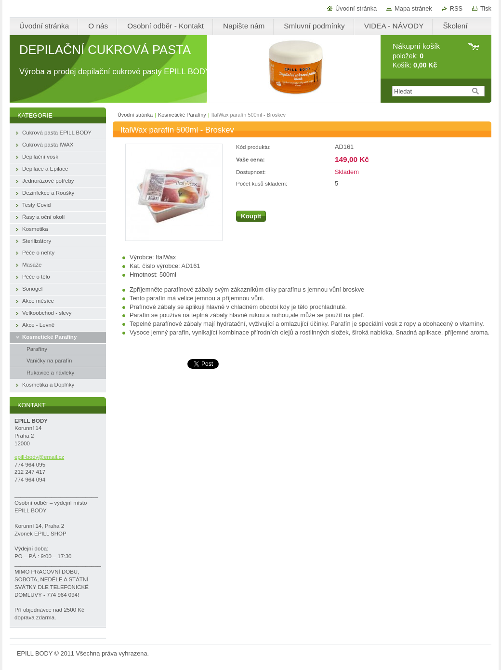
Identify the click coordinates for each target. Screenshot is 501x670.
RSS (456, 8)
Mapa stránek (413, 8)
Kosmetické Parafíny (182, 115)
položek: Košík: (416, 55)
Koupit (251, 216)
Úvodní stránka (356, 8)
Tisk (485, 8)
